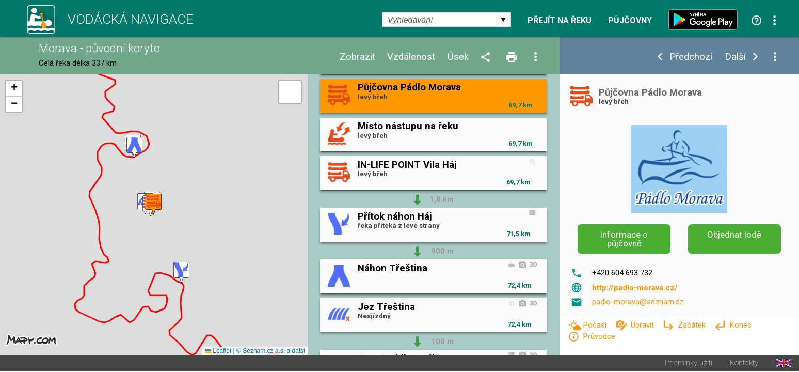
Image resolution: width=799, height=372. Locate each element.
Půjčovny (630, 21)
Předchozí (690, 57)
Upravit (643, 325)
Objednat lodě (734, 234)
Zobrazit (357, 57)
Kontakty (744, 364)
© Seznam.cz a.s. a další (270, 351)
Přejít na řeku (560, 21)
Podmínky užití (688, 364)
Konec (740, 325)
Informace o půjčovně (624, 239)
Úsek (458, 57)
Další (735, 57)
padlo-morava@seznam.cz (638, 301)
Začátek (693, 325)
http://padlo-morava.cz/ (635, 287)
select (503, 19)
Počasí (596, 325)
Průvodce (599, 336)
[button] (134, 148)
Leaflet (218, 351)
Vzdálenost (411, 57)
